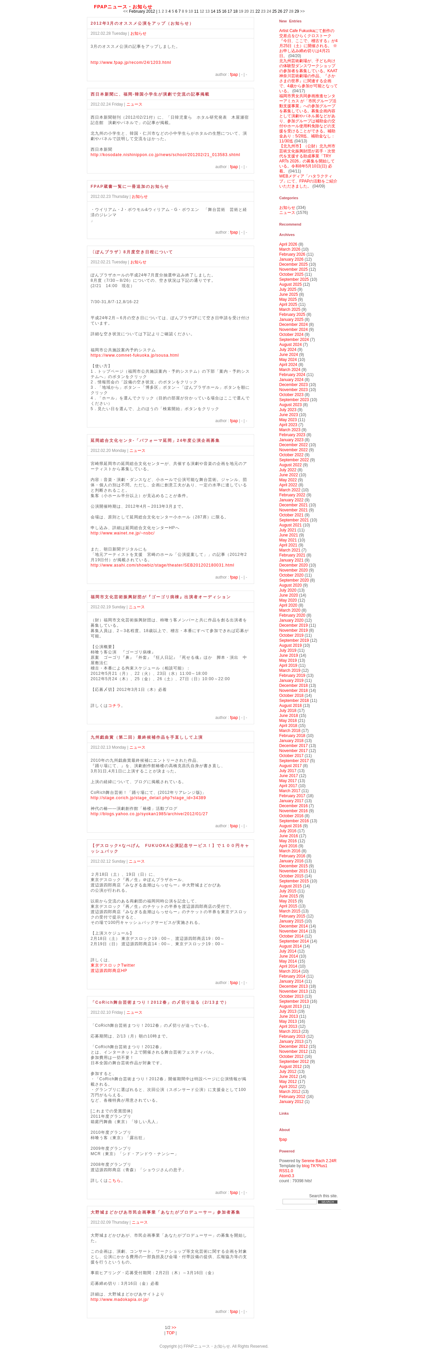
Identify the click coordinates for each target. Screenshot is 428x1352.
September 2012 (294, 1061)
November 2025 (293, 269)
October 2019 (291, 635)
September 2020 (294, 580)
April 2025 (288, 304)
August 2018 (290, 705)
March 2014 (289, 971)
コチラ (114, 705)
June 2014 (288, 956)
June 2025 (288, 294)
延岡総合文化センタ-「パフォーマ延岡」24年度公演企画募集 (155, 440)
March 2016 (289, 851)
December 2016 (293, 806)
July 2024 (287, 349)
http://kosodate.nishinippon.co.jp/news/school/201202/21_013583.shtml (165, 154)
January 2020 (291, 620)
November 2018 (293, 690)
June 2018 (288, 715)
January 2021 (291, 560)
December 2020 (293, 565)
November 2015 (293, 871)
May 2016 (288, 841)
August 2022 (290, 465)
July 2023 (287, 409)
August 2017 (290, 765)
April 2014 (288, 966)
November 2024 (293, 329)
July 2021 (287, 530)
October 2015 (291, 876)
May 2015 (288, 901)
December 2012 (293, 1046)
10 (191, 11)
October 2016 (291, 816)
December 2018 (293, 685)
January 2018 (291, 740)
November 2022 (293, 450)
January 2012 (291, 1101)
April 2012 (288, 1086)
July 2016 (287, 831)
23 (263, 11)
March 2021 (289, 550)
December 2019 (293, 625)
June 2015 (288, 896)
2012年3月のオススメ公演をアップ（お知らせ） (142, 23)
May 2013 (288, 1021)
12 (202, 11)
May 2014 (288, 961)
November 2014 (293, 931)
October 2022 (291, 455)
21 (252, 11)
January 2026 (291, 259)
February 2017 (292, 795)
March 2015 (289, 911)
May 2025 (288, 299)
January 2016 (291, 861)
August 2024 (290, 344)
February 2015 (292, 916)
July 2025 (287, 289)
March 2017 (289, 790)
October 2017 (291, 755)
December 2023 (293, 384)
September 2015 (294, 881)
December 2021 (293, 505)
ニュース (134, 104)
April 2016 (288, 846)
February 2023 (292, 435)
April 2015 (288, 906)
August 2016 (290, 826)
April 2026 (288, 244)
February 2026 (292, 254)
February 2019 (292, 675)
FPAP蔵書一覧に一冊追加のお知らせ (130, 186)
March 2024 (289, 369)
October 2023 (291, 394)
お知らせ (138, 33)
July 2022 (287, 470)
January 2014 (291, 981)
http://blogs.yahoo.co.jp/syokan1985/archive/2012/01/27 (149, 814)
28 (291, 11)
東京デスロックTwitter (113, 965)
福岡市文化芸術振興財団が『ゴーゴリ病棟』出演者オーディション (161, 597)
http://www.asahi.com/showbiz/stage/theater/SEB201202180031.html (162, 565)
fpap (234, 74)
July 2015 (287, 891)
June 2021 (288, 535)
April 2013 (288, 1026)
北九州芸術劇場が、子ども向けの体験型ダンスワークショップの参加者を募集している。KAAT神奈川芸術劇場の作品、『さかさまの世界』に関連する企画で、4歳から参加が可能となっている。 (308, 75)
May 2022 (288, 480)
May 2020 (288, 600)
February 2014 (292, 976)
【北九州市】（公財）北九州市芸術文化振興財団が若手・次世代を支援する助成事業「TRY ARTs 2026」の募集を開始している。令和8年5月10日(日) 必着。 (307, 158)
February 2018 (292, 735)
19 (241, 11)
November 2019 (293, 630)
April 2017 (288, 785)
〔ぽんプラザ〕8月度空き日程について (132, 252)
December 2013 (293, 986)
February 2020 (292, 615)
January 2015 (291, 921)
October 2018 (291, 695)
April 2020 (288, 605)
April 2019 (288, 665)
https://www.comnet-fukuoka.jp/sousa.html (135, 355)
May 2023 (288, 419)
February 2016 (292, 856)
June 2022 (288, 475)
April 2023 (288, 424)
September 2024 (294, 339)
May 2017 (288, 780)
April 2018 (288, 725)
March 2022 (289, 490)
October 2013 (291, 996)
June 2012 (288, 1076)
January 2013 (291, 1041)
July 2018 (287, 710)
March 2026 (289, 249)
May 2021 (288, 540)
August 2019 (290, 645)
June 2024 (288, 354)
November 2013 (293, 991)
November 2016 (293, 811)
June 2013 (288, 1016)
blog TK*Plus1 (314, 1165)
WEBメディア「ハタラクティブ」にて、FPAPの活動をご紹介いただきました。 (308, 181)
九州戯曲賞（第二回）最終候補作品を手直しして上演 (147, 737)
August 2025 (290, 284)
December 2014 (293, 926)
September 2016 (294, 821)
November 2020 (293, 570)
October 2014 (291, 936)
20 (246, 11)
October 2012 (291, 1056)
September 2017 (294, 760)
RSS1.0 (286, 1171)
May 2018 (288, 720)
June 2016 (288, 836)
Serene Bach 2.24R (319, 1160)
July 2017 (287, 770)
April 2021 (288, 545)
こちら (114, 1180)
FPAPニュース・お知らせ (123, 6)
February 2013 (292, 1036)
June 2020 (288, 595)
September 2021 (294, 520)
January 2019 (291, 680)
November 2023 (293, 389)
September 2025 (294, 279)
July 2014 (287, 951)
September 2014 (294, 941)
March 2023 (289, 429)
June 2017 (288, 775)
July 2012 (287, 1071)
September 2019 (294, 640)
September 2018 (294, 700)
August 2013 (290, 1006)
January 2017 (291, 800)
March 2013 (289, 1031)
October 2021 (291, 515)
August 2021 (290, 525)
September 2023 (294, 399)
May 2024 (288, 359)
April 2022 (288, 485)
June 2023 (288, 414)
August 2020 (290, 585)
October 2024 (291, 334)
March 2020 (289, 610)
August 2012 (290, 1066)
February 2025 (292, 314)
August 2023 (290, 404)
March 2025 (289, 309)
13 (207, 11)
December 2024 (293, 324)
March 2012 (289, 1091)
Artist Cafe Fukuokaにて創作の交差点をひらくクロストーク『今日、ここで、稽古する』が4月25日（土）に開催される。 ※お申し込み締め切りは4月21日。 (308, 43)
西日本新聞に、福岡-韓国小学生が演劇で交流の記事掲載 (150, 94)
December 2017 (293, 745)
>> (302, 11)
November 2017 (293, 750)
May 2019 (288, 660)
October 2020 (291, 575)
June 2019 (288, 655)
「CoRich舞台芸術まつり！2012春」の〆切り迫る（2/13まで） (160, 1002)
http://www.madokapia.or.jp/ (120, 1299)
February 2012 (292, 1096)
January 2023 (291, 440)
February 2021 (292, 555)
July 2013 (287, 1011)
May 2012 (288, 1081)
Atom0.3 (286, 1176)
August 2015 (290, 886)
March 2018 (289, 730)
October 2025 (291, 274)
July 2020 (287, 590)
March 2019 (289, 670)
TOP (171, 1333)
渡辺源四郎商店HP (109, 970)
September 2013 (294, 1001)
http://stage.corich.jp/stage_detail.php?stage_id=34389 (148, 797)
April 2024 (288, 364)
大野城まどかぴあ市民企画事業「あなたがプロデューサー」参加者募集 (165, 1212)
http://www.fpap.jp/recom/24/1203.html (131, 62)
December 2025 (293, 264)
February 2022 (292, 495)
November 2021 (293, 510)
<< (125, 11)
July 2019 (287, 650)
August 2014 (290, 946)
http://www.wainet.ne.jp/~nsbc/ (123, 533)
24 (268, 11)
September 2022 (294, 460)
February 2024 (292, 374)
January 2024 (291, 379)
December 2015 (293, 866)
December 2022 (293, 445)
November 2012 (293, 1051)
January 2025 (291, 319)
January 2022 (291, 500)
